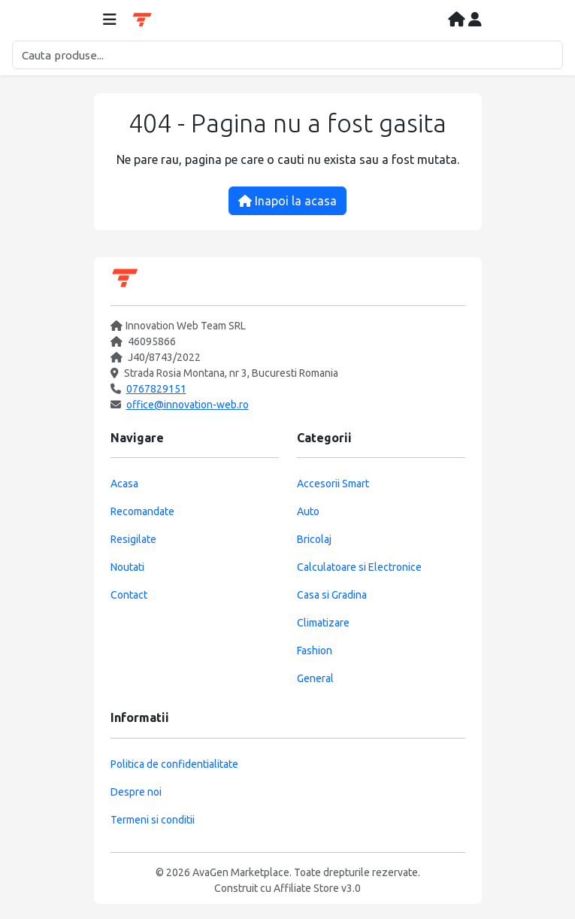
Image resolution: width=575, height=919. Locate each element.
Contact (128, 595)
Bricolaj (314, 539)
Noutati (127, 567)
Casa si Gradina (332, 595)
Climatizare (323, 623)
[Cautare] (287, 55)
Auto (308, 511)
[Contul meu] (475, 20)
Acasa (124, 484)
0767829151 (156, 389)
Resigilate (133, 539)
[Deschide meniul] (110, 20)
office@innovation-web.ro (187, 405)
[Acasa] (458, 20)
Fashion (314, 651)
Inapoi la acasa (287, 201)
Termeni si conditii (152, 820)
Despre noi (136, 792)
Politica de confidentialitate (174, 764)
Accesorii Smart (333, 484)
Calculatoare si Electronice (359, 567)
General (315, 678)
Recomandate (142, 511)
